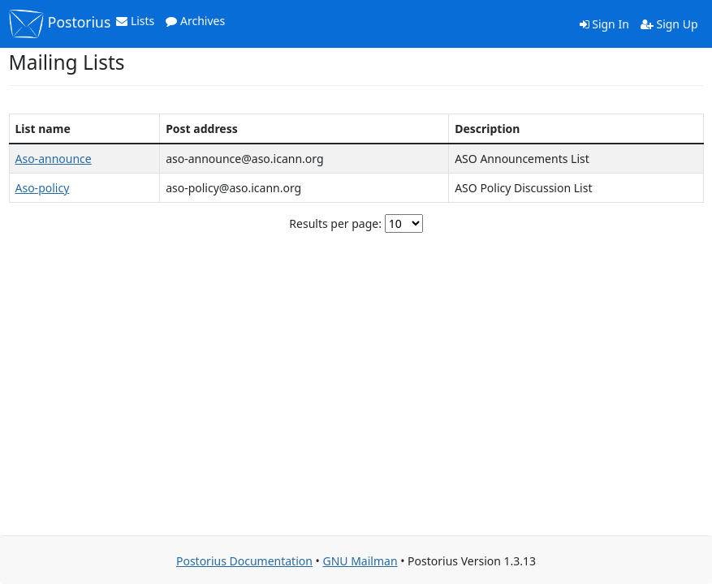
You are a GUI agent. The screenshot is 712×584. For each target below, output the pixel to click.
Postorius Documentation (244, 561)
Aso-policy (42, 187)
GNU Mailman (359, 561)
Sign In (604, 24)
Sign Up (669, 24)
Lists (135, 20)
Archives (195, 20)
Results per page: (335, 223)
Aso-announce (53, 158)
